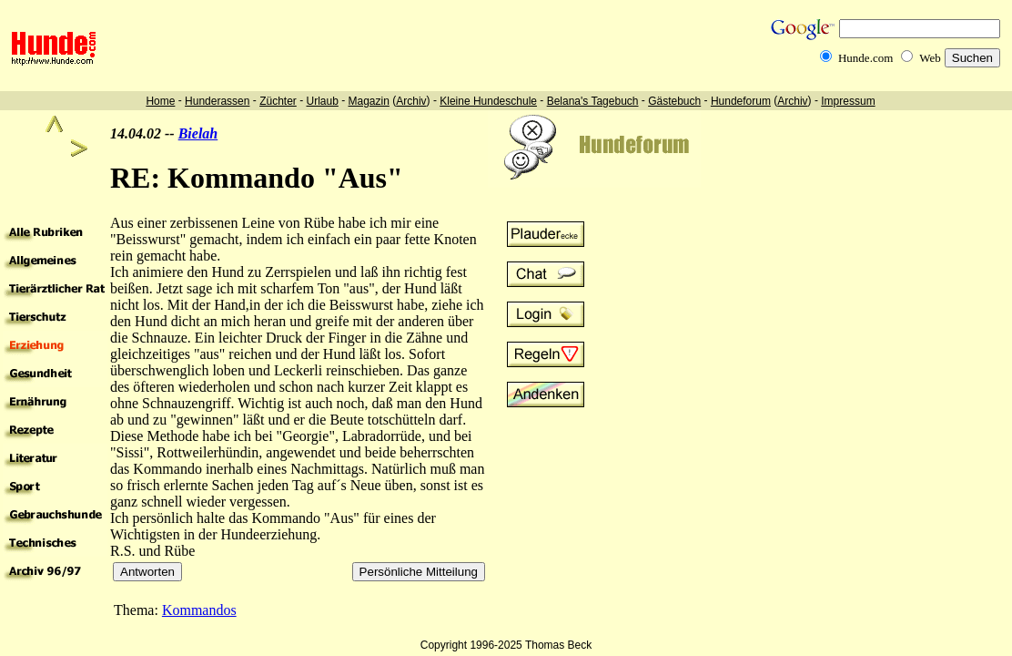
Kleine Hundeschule (488, 101)
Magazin (369, 101)
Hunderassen (217, 101)
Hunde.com (865, 58)
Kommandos (199, 610)
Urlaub (322, 101)
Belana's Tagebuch (593, 101)
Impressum (848, 101)
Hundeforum (741, 101)
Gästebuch (674, 101)
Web (930, 58)
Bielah (198, 133)
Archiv (411, 101)
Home (160, 101)
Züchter (278, 101)
